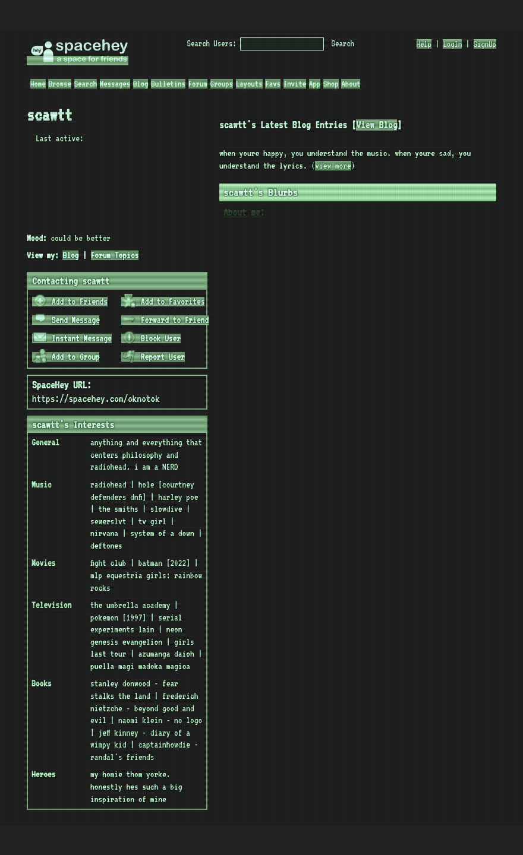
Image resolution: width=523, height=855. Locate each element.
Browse (59, 83)
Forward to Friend (165, 320)
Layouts (249, 83)
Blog (141, 83)
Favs (273, 83)
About (350, 83)
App (314, 83)
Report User (153, 357)
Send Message (66, 320)
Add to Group (66, 357)
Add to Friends (70, 301)
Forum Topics (115, 255)
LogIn (452, 44)
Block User (151, 338)
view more (333, 165)
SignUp (485, 44)
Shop (331, 83)
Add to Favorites (163, 301)
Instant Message (72, 338)
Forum (197, 83)
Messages (115, 83)
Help (424, 44)
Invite (294, 83)
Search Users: (212, 43)
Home (38, 83)
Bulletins (168, 83)
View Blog (376, 125)
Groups (221, 83)
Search (343, 43)
